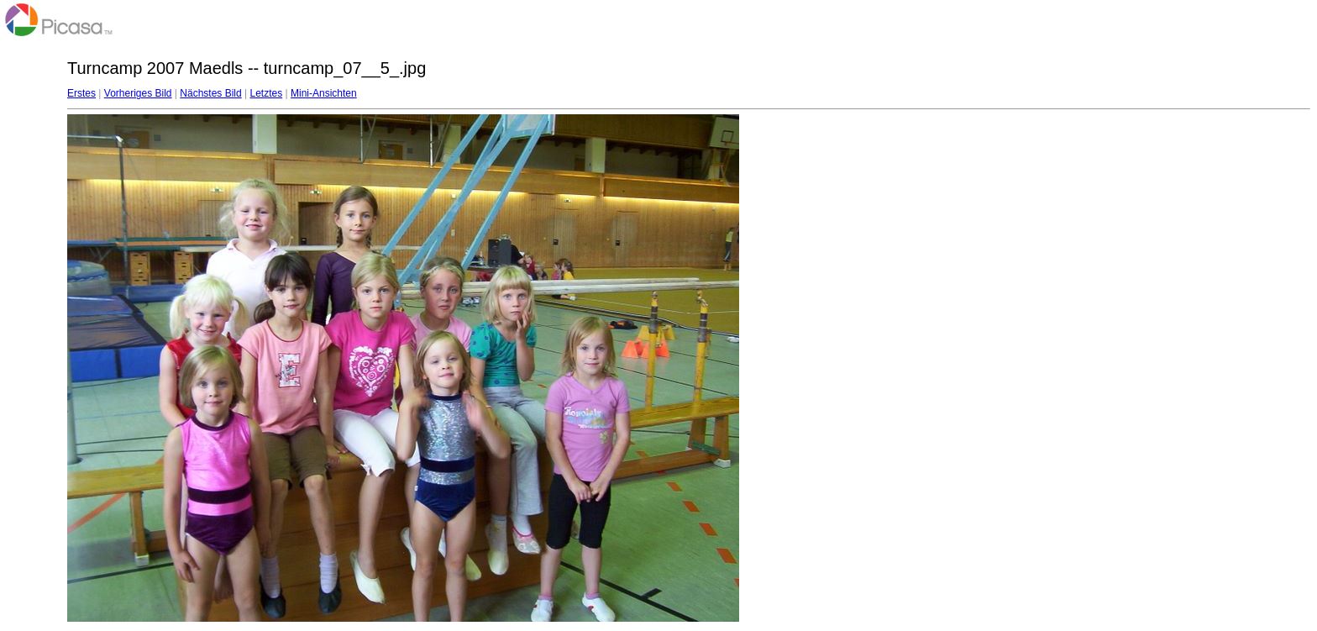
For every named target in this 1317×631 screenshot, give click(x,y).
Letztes (266, 93)
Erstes (81, 93)
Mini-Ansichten (324, 93)
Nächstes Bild (210, 93)
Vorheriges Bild (138, 93)
